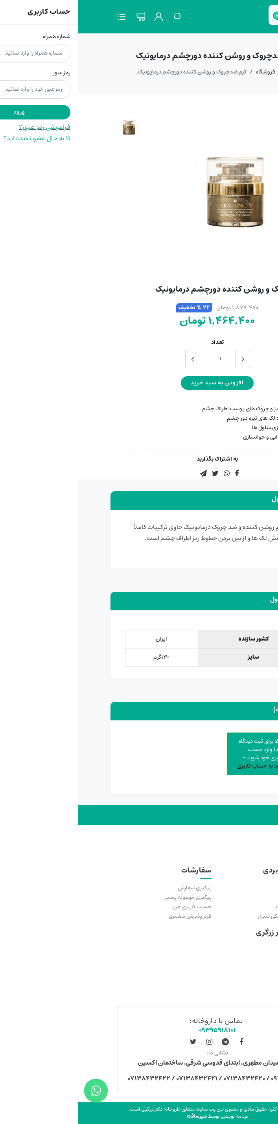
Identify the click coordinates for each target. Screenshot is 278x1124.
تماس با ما (227, 897)
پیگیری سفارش (116, 888)
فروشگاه (187, 72)
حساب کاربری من (113, 906)
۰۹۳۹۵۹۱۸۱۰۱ (139, 1030)
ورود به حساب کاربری (182, 766)
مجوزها (231, 968)
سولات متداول (222, 959)
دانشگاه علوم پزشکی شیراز (209, 916)
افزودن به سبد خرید (139, 383)
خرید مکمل (226, 888)
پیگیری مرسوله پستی (109, 897)
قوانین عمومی (222, 950)
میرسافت (119, 1116)
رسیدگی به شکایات (218, 906)
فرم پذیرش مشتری (111, 916)
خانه (211, 72)
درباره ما (230, 978)
